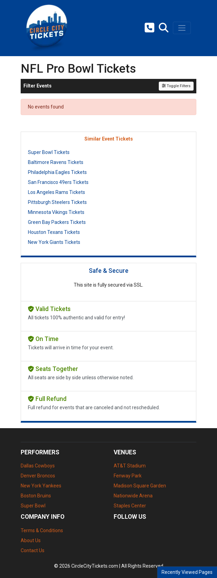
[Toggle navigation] (182, 28)
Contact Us (32, 550)
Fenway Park (128, 475)
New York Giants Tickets (54, 242)
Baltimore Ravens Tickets (55, 162)
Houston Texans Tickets (54, 232)
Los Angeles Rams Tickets (56, 192)
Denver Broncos (38, 475)
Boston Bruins (36, 495)
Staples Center (130, 505)
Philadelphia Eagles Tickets (57, 172)
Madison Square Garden (140, 485)
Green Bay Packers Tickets (57, 222)
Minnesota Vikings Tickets (56, 212)
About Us (31, 540)
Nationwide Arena (133, 495)
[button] (163, 28)
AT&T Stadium (130, 465)
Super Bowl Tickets (49, 152)
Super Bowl (33, 505)
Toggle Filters (176, 86)
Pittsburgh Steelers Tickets (57, 202)
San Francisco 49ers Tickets (58, 182)
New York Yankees (41, 485)
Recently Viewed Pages (187, 572)
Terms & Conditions (42, 530)
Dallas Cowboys (38, 465)
